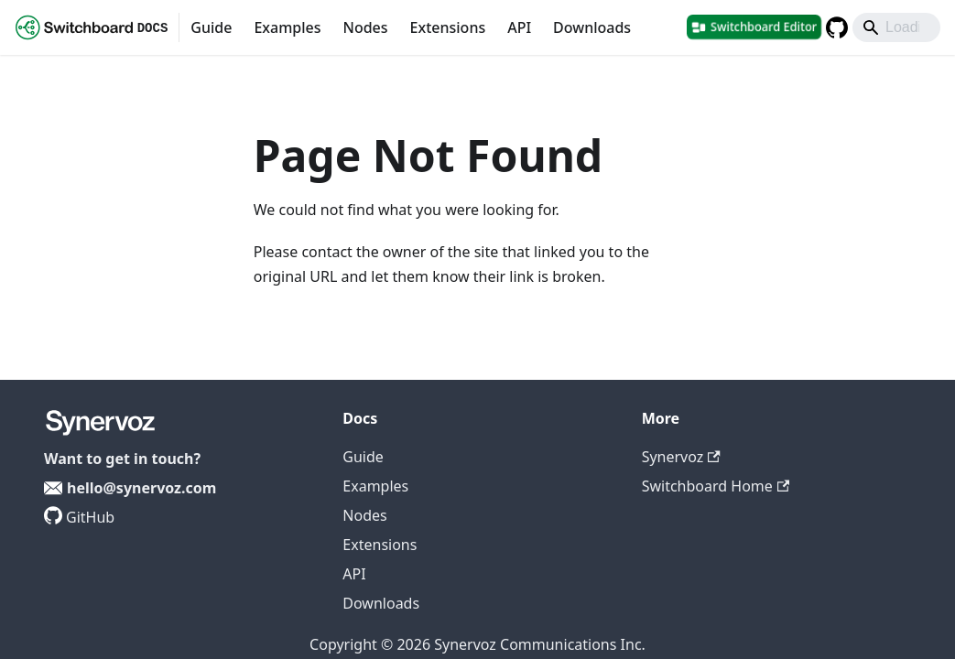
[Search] (896, 27)
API (519, 27)
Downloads (592, 27)
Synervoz (681, 457)
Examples (287, 27)
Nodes (364, 27)
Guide (211, 27)
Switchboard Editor (764, 26)
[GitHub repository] (837, 27)
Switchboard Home (715, 486)
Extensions (448, 27)
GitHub (90, 517)
